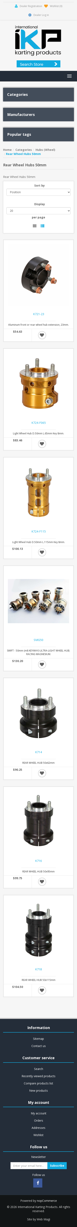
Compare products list (38, 1083)
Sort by (39, 185)
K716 (38, 861)
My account (38, 1113)
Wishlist (38, 1135)
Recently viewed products (38, 1076)
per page (38, 217)
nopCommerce (47, 1201)
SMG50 (38, 640)
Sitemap (38, 1039)
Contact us (38, 1046)
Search (38, 1069)
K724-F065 (38, 423)
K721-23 (38, 314)
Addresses (38, 1128)
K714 (38, 752)
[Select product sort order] (38, 192)
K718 (38, 969)
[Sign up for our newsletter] (28, 1165)
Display (39, 204)
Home (7, 150)
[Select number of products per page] (38, 210)
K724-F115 (38, 531)
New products (38, 1090)
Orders (38, 1120)
